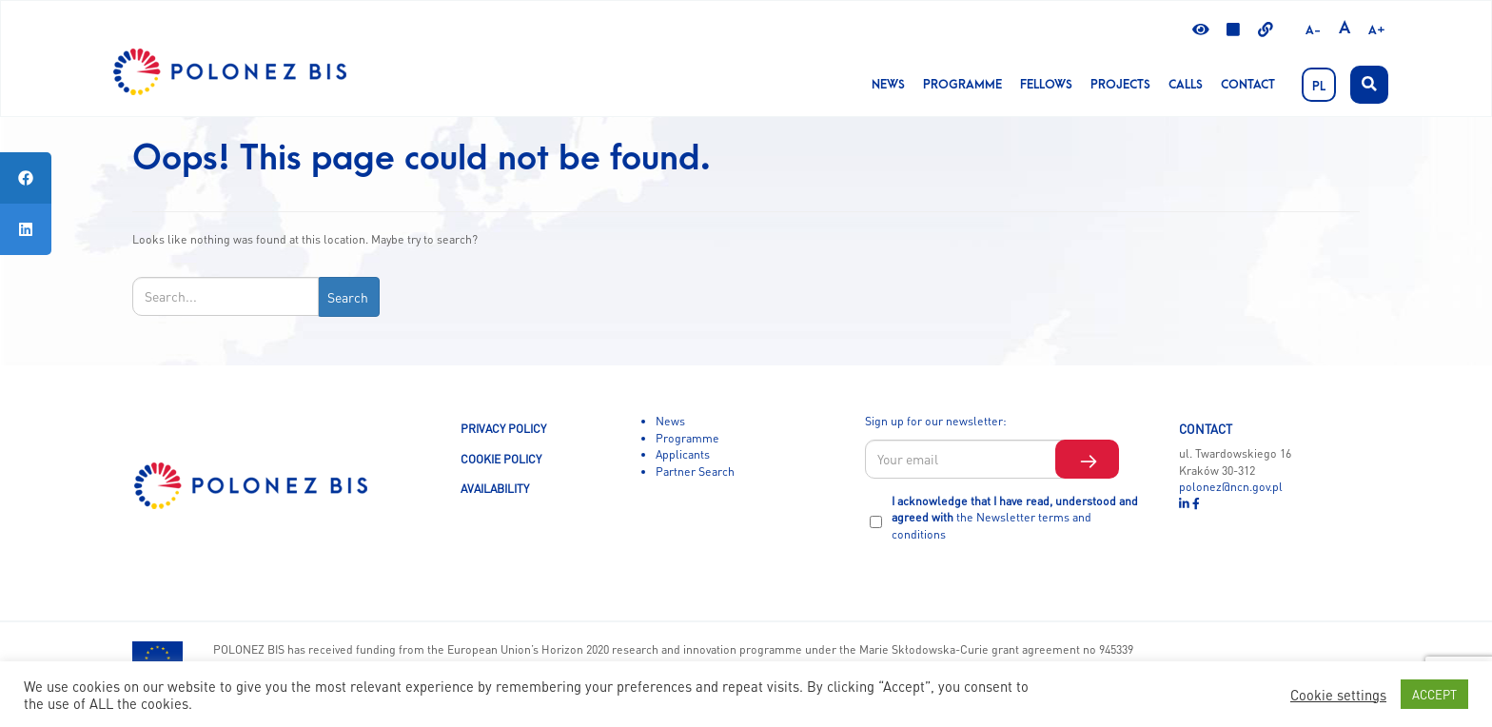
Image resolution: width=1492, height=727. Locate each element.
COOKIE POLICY (501, 458)
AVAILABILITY (495, 488)
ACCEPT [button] (1434, 694)
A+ (1376, 30)
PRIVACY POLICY (503, 428)
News (888, 84)
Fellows (1046, 84)
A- (1313, 30)
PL (1318, 86)
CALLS (1185, 84)
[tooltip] (25, 178)
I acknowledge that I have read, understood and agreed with (1015, 517)
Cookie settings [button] (1338, 694)
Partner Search (695, 471)
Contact (1248, 84)
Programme (962, 84)
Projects (1120, 84)
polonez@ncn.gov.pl (1231, 486)
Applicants (683, 454)
